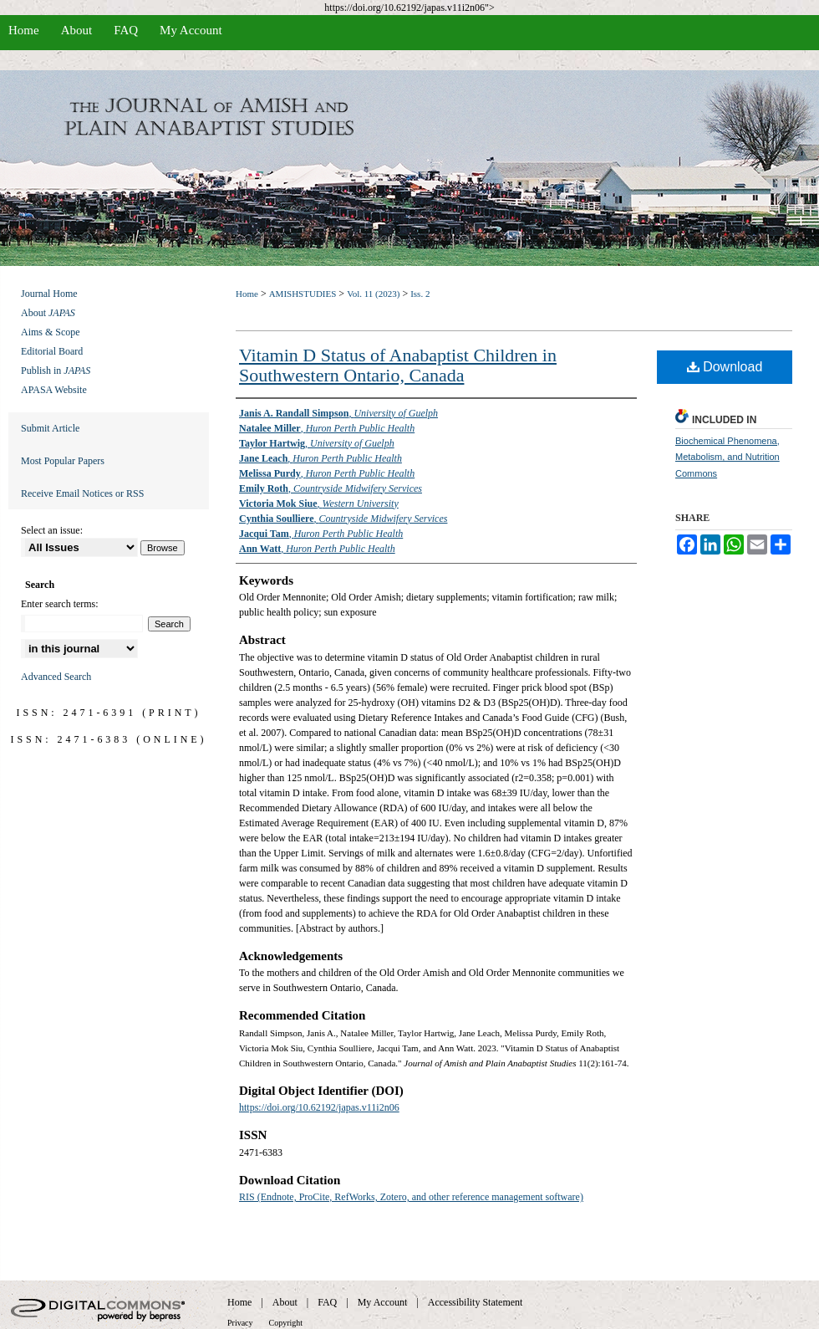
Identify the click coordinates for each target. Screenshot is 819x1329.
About (48, 313)
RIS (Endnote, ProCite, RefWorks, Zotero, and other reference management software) (411, 1197)
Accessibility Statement (475, 1302)
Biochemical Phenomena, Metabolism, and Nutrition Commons (727, 457)
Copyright (286, 1322)
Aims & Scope (50, 332)
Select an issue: (52, 530)
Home (247, 294)
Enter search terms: (60, 604)
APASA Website (54, 390)
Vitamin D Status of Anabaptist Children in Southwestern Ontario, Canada (398, 365)
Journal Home (49, 293)
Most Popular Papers (62, 461)
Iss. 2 (420, 294)
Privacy (240, 1322)
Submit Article (50, 428)
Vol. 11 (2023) (373, 294)
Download (725, 367)
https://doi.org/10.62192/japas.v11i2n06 (319, 1107)
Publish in (55, 370)
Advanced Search (56, 676)
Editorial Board (52, 351)
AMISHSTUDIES (303, 294)
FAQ (327, 1302)
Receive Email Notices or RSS (82, 493)
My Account (383, 1302)
